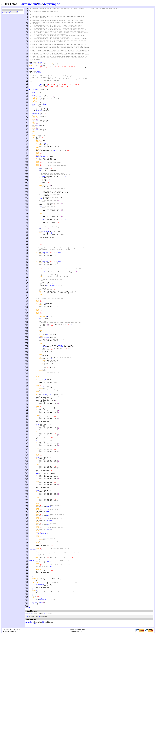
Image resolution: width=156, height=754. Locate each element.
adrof (44, 210)
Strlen (61, 414)
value (38, 143)
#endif (31, 81)
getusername (50, 341)
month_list (39, 100)
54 (44, 734)
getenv (45, 301)
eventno (42, 186)
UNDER (48, 617)
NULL (45, 170)
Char (34, 109)
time (39, 129)
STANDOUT (49, 606)
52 (43, 742)
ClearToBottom (41, 639)
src (30, 4)
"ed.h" (38, 86)
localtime (39, 131)
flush (34, 723)
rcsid (41, 77)
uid (54, 179)
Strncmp (44, 414)
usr (24, 4)
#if (30, 75)
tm (38, 120)
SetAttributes (37, 721)
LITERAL (35, 658)
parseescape (55, 694)
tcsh (40, 4)
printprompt (6, 12)
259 (35, 744)
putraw (43, 719)
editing (39, 716)
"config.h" (40, 73)
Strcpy (46, 276)
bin (35, 4)
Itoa (37, 186)
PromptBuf (35, 134)
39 (39, 736)
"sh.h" (38, 84)
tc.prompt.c (52, 4)
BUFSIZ (44, 124)
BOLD (47, 612)
